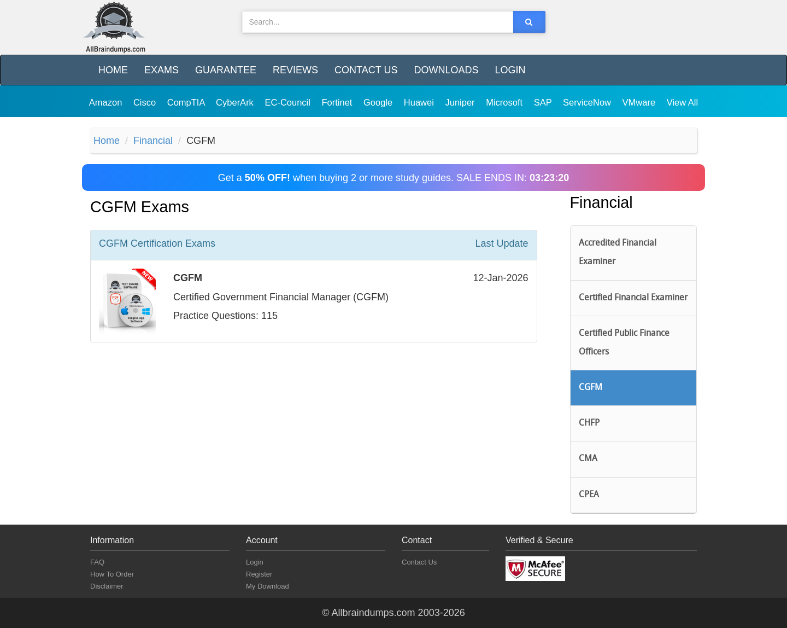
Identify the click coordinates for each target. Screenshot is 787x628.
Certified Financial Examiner (633, 298)
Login (510, 70)
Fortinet (338, 102)
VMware (640, 102)
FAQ (97, 562)
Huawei (420, 102)
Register (259, 574)
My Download (267, 586)
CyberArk (236, 102)
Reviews (295, 70)
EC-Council (289, 102)
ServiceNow (588, 102)
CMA (588, 459)
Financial (153, 140)
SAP (544, 102)
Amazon (107, 102)
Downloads (446, 70)
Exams (161, 70)
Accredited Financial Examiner (617, 252)
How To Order (112, 574)
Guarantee (225, 70)
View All (682, 102)
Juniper (461, 102)
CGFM (590, 387)
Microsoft (505, 102)
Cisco (145, 102)
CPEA (589, 495)
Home (113, 70)
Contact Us (365, 70)
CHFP (589, 423)
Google (379, 102)
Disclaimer (107, 586)
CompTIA (187, 102)
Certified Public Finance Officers (624, 343)
